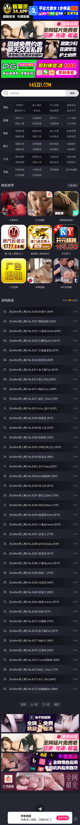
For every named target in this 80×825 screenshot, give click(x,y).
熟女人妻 (19, 123)
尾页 (56, 704)
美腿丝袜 (19, 149)
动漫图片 (71, 143)
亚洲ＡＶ (19, 117)
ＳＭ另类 (71, 123)
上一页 (34, 704)
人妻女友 (54, 156)
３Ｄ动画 (71, 117)
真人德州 (36, 105)
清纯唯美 (36, 149)
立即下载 (62, 817)
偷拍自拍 (36, 130)
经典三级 (36, 136)
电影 (5, 133)
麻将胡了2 (20, 110)
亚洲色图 (36, 143)
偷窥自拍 (19, 143)
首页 (23, 704)
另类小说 (36, 162)
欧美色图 (54, 143)
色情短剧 (36, 175)
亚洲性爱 (19, 130)
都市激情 (19, 156)
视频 (5, 120)
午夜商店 (36, 169)
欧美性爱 (71, 130)
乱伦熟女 (54, 136)
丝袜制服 (36, 123)
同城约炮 (19, 169)
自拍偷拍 (36, 117)
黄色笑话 (54, 162)
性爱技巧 (71, 162)
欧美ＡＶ (54, 117)
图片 (5, 146)
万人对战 (54, 105)
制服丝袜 (19, 136)
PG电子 (20, 105)
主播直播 (54, 123)
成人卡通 (54, 130)
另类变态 (71, 136)
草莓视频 (54, 169)
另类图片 (71, 149)
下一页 (46, 704)
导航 (5, 172)
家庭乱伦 (36, 156)
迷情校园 (19, 162)
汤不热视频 (71, 169)
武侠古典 (71, 156)
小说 (5, 159)
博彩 (5, 107)
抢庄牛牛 (71, 110)
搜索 (72, 93)
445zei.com (40, 85)
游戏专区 (71, 105)
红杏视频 (19, 175)
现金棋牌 (54, 110)
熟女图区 (54, 149)
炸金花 (37, 110)
